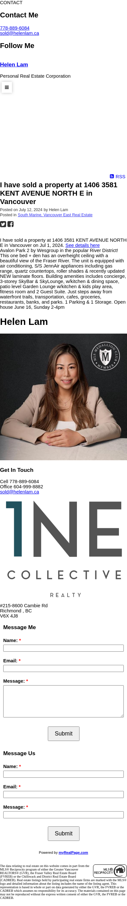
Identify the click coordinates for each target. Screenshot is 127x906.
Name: (11, 640)
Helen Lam (14, 64)
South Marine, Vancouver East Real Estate (55, 215)
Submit (64, 733)
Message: (14, 681)
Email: (11, 660)
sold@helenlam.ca (19, 33)
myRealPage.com (73, 852)
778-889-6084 (14, 28)
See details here (83, 245)
